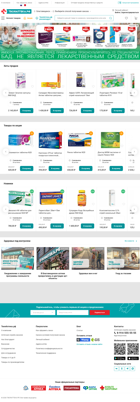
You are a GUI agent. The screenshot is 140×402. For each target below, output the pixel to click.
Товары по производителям (12, 362)
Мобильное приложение (125, 340)
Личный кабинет (43, 339)
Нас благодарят (7, 339)
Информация (60, 3)
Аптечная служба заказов (12, 335)
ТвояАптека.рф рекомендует (43, 18)
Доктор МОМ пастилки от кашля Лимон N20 (109, 153)
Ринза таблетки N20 (76, 152)
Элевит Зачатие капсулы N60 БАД (19, 94)
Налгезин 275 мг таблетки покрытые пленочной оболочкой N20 (50, 154)
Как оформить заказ (24, 3)
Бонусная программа (128, 3)
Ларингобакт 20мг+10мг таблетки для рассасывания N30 (49, 211)
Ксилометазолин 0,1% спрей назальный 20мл (109, 211)
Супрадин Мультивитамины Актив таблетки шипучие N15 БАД (51, 94)
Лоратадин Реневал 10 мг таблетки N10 (111, 94)
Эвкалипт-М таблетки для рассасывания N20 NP (19, 211)
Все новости (131, 241)
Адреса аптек (43, 3)
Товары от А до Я (8, 358)
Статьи (80, 330)
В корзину (27, 111)
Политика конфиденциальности (49, 349)
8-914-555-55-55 (126, 332)
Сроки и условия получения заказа (50, 335)
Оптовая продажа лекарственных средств (87, 3)
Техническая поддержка (46, 353)
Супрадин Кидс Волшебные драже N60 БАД (81, 211)
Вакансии (5, 344)
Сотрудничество (8, 349)
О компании (5, 3)
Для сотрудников (8, 353)
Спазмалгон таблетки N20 (20, 152)
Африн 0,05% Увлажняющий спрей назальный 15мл (81, 94)
